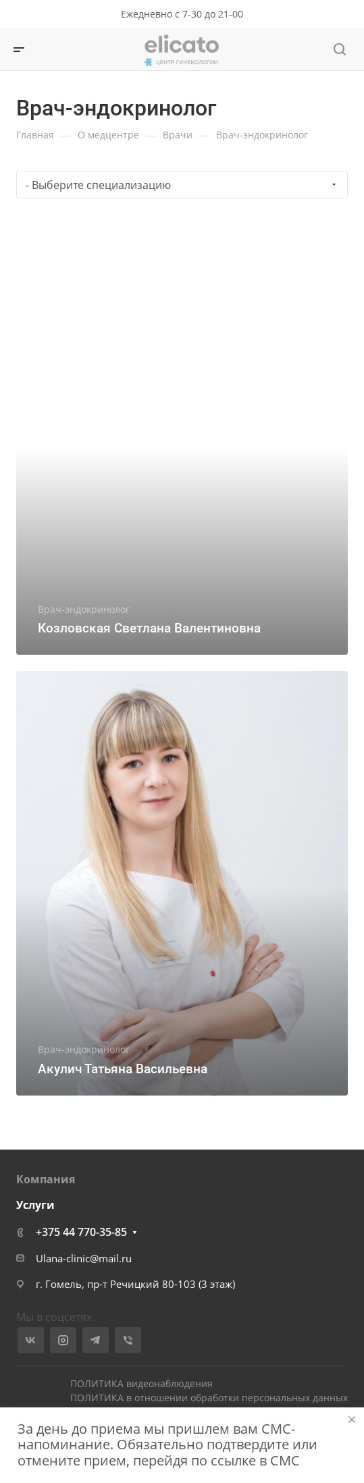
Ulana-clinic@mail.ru (84, 1258)
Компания (45, 1179)
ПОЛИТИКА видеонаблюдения (141, 1383)
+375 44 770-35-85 (81, 1231)
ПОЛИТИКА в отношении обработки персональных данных (209, 1397)
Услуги (35, 1204)
